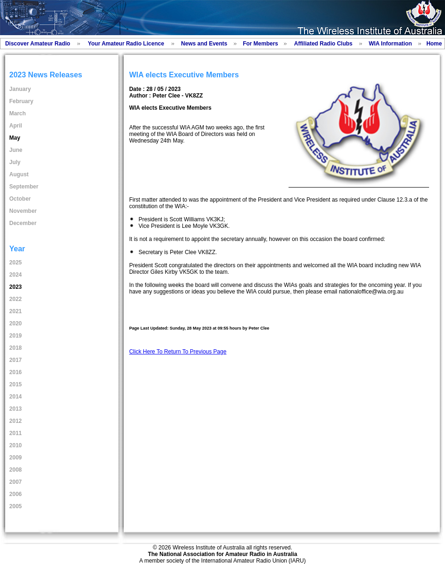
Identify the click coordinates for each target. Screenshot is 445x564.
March (17, 113)
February (21, 101)
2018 (15, 348)
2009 (15, 457)
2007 (15, 482)
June (15, 150)
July (15, 162)
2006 (15, 494)
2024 (15, 274)
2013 (15, 409)
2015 (15, 384)
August (19, 174)
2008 (15, 469)
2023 (15, 287)
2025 (15, 262)
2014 (15, 396)
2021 (15, 311)
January (20, 89)
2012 (15, 421)
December (23, 223)
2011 (15, 433)
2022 (15, 299)
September (23, 186)
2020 (15, 323)
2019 (15, 335)
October (20, 199)
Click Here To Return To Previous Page (178, 351)
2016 (15, 372)
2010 (15, 445)
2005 (15, 506)
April (15, 125)
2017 (15, 360)
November (23, 211)
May (14, 138)
